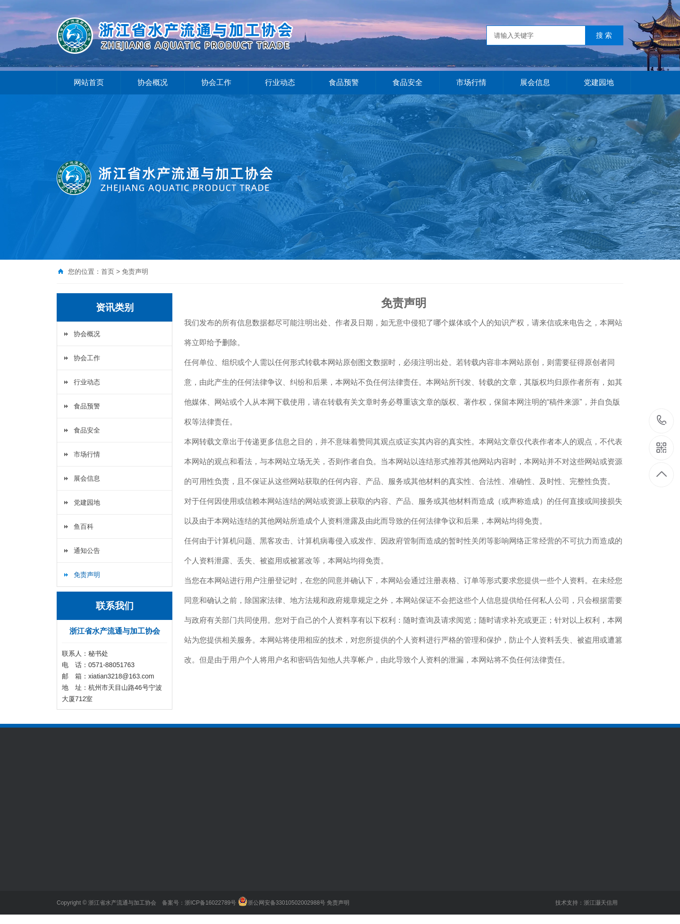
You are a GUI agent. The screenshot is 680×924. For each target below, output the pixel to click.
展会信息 (535, 82)
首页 (107, 271)
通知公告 (87, 550)
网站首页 (89, 82)
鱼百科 (84, 526)
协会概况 (152, 82)
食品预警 (344, 82)
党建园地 (599, 82)
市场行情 (471, 82)
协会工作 (216, 82)
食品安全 (407, 82)
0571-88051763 (661, 420)
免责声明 (87, 574)
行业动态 (280, 82)
